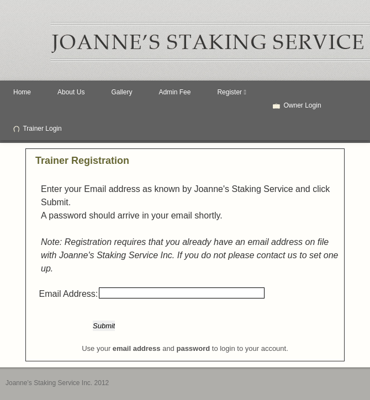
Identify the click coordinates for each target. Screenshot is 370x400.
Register (231, 92)
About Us (70, 92)
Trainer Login (37, 128)
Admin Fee (174, 92)
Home (22, 92)
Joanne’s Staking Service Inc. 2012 (57, 383)
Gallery (121, 92)
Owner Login (297, 105)
